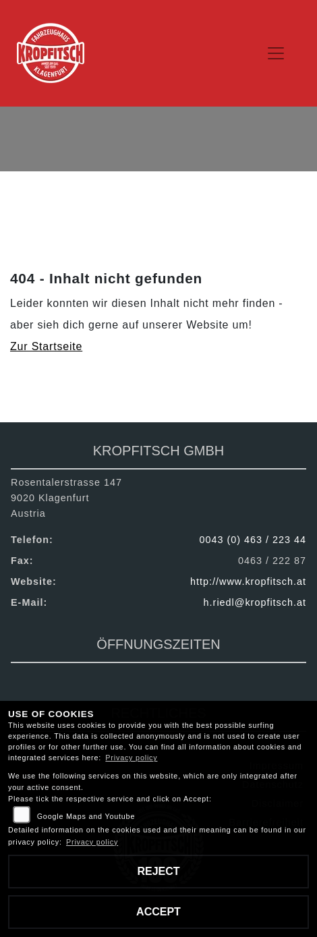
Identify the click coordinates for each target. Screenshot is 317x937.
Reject (158, 871)
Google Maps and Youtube (86, 816)
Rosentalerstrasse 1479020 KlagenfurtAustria (66, 498)
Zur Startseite (46, 346)
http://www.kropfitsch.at (248, 581)
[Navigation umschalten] (276, 53)
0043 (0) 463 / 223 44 (252, 539)
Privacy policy (131, 758)
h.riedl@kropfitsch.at (255, 602)
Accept (158, 911)
